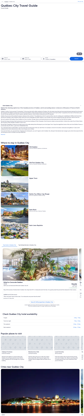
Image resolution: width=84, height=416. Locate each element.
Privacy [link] (44, 379)
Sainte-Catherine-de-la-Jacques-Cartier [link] (72, 336)
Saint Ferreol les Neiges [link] (8, 335)
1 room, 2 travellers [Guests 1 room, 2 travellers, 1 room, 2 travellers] (50, 38)
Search (77, 37)
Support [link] (65, 379)
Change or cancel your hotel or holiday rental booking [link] (73, 382)
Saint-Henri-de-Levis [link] (7, 342)
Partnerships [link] (4, 386)
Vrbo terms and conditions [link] (48, 388)
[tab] (30, 133)
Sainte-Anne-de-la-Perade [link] (70, 342)
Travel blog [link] (25, 396)
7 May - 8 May (77, 187)
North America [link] (4, 1)
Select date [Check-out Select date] (27, 38)
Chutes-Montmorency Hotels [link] (49, 317)
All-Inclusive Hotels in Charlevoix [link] (49, 320)
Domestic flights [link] (26, 388)
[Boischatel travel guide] (73, 261)
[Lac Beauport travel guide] (31, 277)
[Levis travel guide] (31, 261)
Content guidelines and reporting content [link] (51, 391)
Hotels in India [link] (26, 381)
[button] (42, 302)
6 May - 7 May (77, 184)
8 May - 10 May (77, 190)
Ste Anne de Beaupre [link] (28, 335)
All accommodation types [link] (28, 393)
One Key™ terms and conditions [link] (49, 386)
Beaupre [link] (24, 333)
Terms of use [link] (46, 384)
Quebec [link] (14, 1)
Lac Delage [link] (25, 340)
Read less (23, 73)
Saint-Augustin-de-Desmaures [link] (30, 342)
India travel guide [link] (26, 379)
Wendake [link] (45, 340)
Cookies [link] (45, 381)
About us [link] (4, 379)
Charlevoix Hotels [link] (46, 323)
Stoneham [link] (4, 340)
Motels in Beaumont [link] (9, 311)
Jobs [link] (3, 381)
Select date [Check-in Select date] (6, 38)
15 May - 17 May (76, 193)
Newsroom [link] (4, 388)
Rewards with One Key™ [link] (28, 398)
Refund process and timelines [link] (70, 385)
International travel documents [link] (70, 390)
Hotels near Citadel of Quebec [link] (11, 320)
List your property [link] (5, 384)
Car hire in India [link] (26, 391)
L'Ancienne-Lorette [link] (48, 335)
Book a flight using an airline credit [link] (71, 387)
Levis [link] (3, 333)
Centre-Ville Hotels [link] (46, 314)
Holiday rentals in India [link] (27, 384)
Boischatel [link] (45, 333)
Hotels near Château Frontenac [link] (11, 317)
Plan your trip (80, 1)
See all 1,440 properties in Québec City (52, 170)
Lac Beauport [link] (66, 333)
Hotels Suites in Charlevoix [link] (10, 323)
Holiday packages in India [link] (28, 386)
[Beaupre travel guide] (52, 261)
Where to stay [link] (6, 55)
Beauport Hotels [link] (46, 311)
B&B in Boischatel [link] (8, 314)
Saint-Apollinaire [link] (67, 340)
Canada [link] (9, 1)
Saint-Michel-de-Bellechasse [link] (50, 342)
